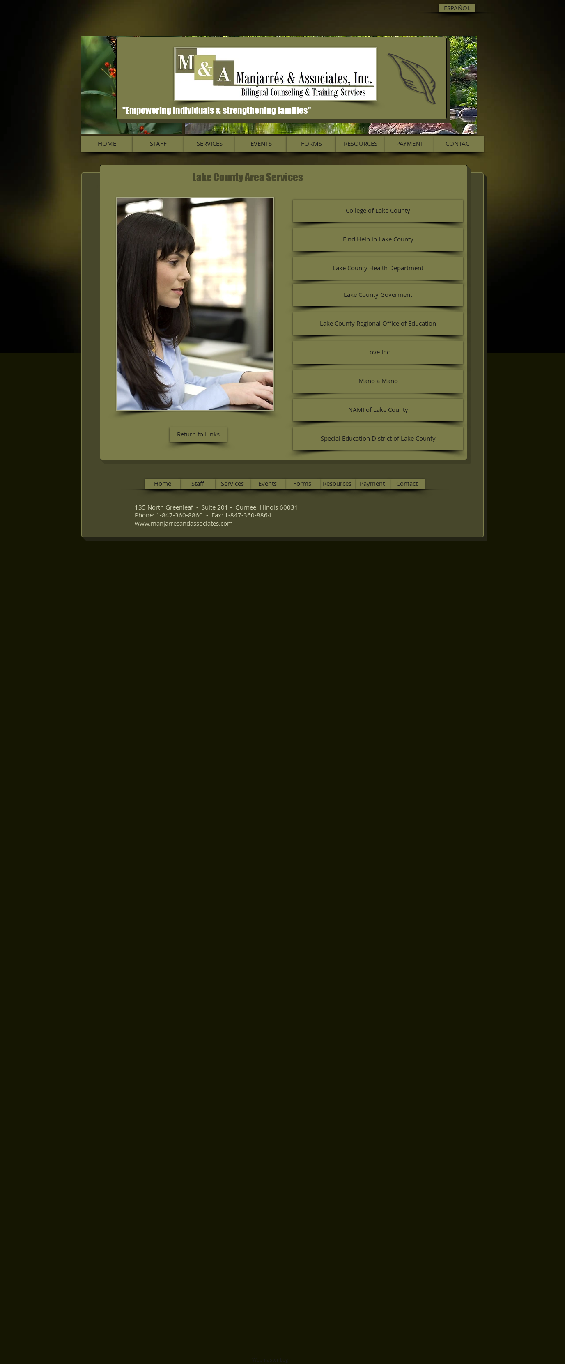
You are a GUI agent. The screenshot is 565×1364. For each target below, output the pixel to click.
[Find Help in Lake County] (378, 239)
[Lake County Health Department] (378, 268)
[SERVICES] (209, 144)
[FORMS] (311, 144)
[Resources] (337, 484)
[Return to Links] (198, 434)
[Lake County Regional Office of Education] (378, 323)
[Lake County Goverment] (378, 295)
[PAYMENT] (409, 144)
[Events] (267, 484)
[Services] (232, 484)
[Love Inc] (378, 352)
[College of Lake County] (378, 211)
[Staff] (197, 484)
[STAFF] (158, 144)
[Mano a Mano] (378, 381)
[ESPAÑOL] (457, 8)
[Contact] (407, 484)
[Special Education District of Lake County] (378, 438)
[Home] (162, 484)
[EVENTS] (261, 144)
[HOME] (107, 144)
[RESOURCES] (360, 144)
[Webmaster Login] (272, 1360)
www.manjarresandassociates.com (184, 523)
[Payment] (372, 484)
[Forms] (302, 484)
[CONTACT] (459, 144)
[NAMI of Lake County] (378, 410)
